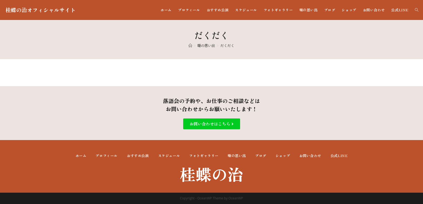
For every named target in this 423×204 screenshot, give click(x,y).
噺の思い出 (237, 155)
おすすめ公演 (138, 155)
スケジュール (169, 155)
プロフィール (106, 155)
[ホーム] (190, 45)
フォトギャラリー (204, 155)
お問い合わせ (310, 155)
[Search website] (417, 10)
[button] (211, 123)
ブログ (260, 155)
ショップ (282, 155)
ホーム (81, 155)
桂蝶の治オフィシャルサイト (40, 10)
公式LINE (339, 155)
